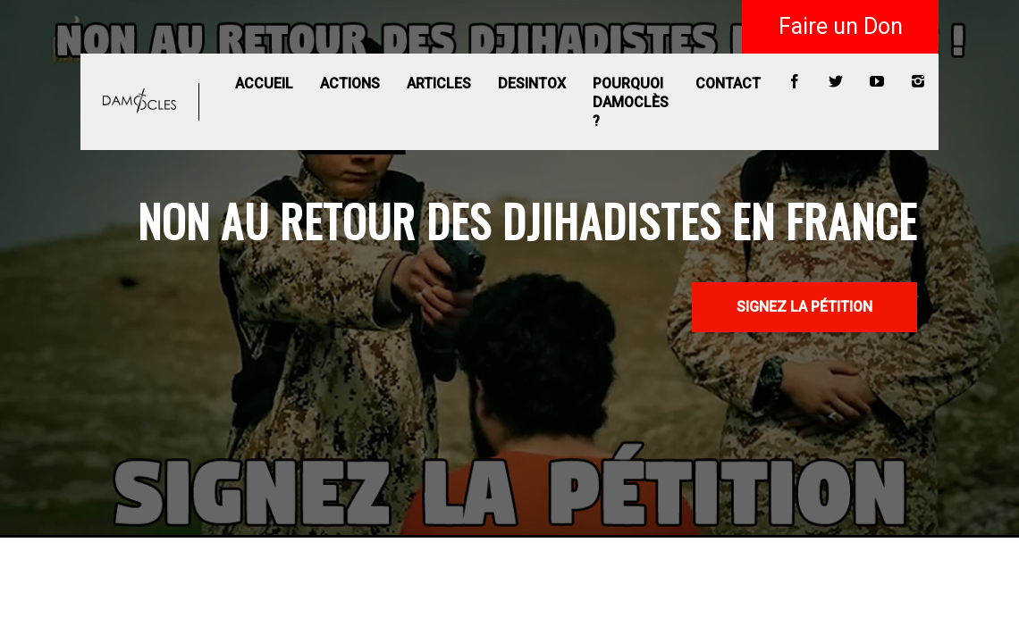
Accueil (264, 83)
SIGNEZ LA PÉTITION (804, 306)
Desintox (532, 83)
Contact (728, 83)
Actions (350, 83)
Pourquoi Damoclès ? (631, 102)
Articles (439, 83)
